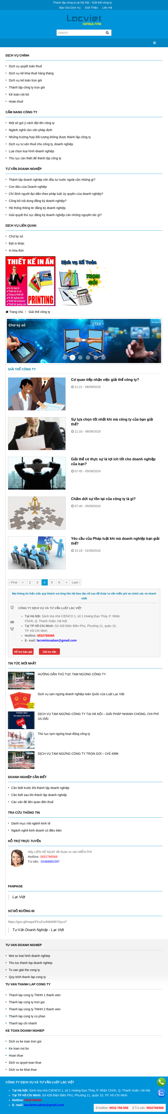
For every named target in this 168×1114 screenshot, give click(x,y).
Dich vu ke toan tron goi (25, 1041)
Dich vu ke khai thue (23, 1069)
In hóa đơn (16, 250)
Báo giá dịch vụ (70, 7)
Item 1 (72, 357)
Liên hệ (107, 7)
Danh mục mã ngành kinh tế (30, 823)
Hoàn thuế (16, 101)
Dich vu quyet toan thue (25, 1062)
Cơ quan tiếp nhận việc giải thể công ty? (105, 380)
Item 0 (65, 357)
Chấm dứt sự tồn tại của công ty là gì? (103, 499)
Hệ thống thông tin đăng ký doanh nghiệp (37, 208)
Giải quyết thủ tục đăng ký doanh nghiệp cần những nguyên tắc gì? (55, 215)
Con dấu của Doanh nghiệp (28, 186)
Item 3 (88, 357)
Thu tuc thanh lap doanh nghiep (30, 963)
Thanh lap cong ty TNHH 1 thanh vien (35, 995)
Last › (76, 582)
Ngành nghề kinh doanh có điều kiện (36, 830)
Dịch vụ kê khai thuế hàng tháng (31, 73)
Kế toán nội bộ (19, 94)
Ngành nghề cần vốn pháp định (30, 130)
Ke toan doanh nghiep (25, 1030)
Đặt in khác (16, 243)
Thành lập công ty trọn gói (27, 87)
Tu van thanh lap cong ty (28, 984)
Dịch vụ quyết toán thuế (25, 66)
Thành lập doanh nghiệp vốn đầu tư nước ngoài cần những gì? (52, 179)
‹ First (13, 582)
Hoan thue (16, 1055)
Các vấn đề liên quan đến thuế (32, 802)
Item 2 (80, 357)
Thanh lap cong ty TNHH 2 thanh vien (35, 1009)
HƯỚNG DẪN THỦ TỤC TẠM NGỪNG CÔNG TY (72, 674)
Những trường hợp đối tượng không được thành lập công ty (50, 137)
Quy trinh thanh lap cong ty (27, 977)
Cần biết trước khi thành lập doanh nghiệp (40, 788)
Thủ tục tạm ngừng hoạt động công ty (64, 734)
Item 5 (103, 357)
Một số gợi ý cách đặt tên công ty (32, 123)
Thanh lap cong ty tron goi (27, 1002)
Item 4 (96, 357)
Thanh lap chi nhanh (23, 1023)
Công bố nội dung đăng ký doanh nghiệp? (38, 201)
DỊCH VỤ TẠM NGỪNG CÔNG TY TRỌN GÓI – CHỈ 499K (78, 753)
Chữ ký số (16, 236)
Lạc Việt (18, 897)
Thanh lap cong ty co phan (27, 1016)
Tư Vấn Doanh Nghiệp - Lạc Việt (38, 930)
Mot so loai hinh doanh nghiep (29, 956)
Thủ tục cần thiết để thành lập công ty (35, 158)
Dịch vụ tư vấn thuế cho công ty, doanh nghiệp (41, 144)
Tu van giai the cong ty (24, 970)
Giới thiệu (91, 7)
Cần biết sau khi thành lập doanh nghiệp (39, 795)
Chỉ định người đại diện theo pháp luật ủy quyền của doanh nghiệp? (56, 194)
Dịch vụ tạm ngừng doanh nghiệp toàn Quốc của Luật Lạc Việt (81, 694)
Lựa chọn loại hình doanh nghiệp (31, 151)
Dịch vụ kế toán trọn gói (25, 80)
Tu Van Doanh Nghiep (24, 945)
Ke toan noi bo (19, 1048)
